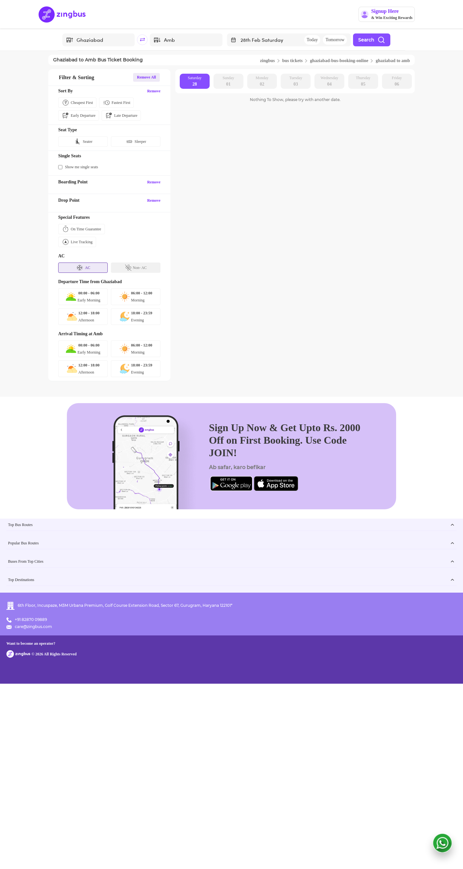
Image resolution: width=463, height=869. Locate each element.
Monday (262, 82)
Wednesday (329, 82)
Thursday (363, 82)
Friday (397, 82)
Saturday (195, 82)
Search (371, 40)
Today (312, 39)
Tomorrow (334, 39)
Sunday (228, 82)
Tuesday (295, 82)
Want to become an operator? (273, 854)
